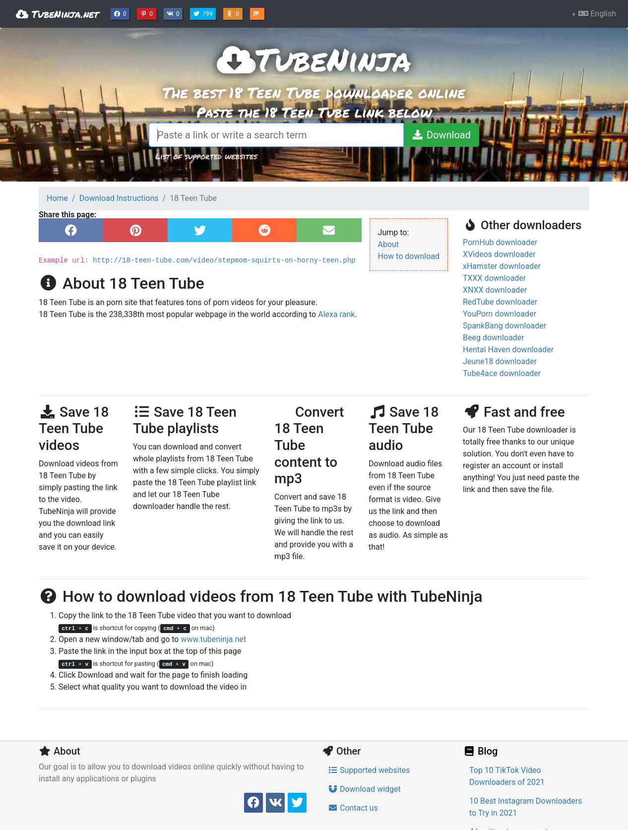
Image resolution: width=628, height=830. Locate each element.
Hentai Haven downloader (508, 349)
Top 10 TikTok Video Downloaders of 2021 (507, 776)
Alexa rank (336, 314)
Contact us (353, 808)
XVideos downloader (499, 254)
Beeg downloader (493, 337)
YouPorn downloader (499, 314)
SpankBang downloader (504, 325)
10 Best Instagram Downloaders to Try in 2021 (525, 807)
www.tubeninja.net (213, 639)
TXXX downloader (494, 278)
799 (204, 12)
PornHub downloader (500, 242)
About (388, 244)
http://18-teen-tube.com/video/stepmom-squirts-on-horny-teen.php (224, 260)
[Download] (441, 135)
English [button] (596, 13)
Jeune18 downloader (500, 361)
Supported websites (369, 770)
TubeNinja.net (57, 14)
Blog (480, 751)
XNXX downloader (495, 290)
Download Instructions (119, 198)
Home (57, 198)
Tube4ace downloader (502, 373)
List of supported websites (206, 156)
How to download (409, 256)
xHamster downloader (502, 266)
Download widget (364, 789)
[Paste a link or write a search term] (276, 135)
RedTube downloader (500, 302)
